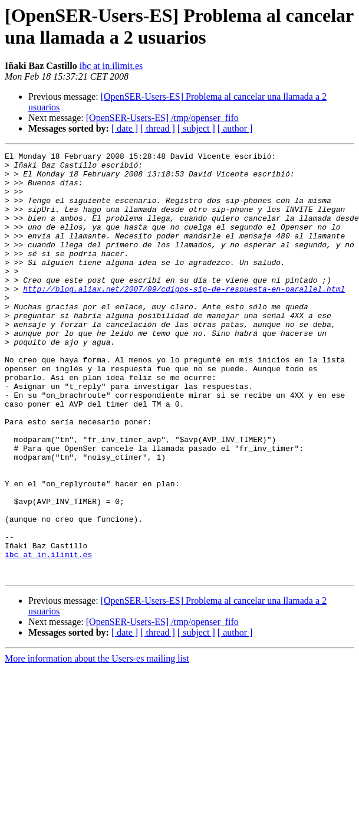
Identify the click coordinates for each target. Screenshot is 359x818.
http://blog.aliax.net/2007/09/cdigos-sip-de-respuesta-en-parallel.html (184, 317)
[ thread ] (157, 128)
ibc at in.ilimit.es (111, 66)
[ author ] (235, 128)
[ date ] (124, 128)
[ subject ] (196, 128)
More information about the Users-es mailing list (97, 743)
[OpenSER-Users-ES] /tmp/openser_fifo (162, 118)
